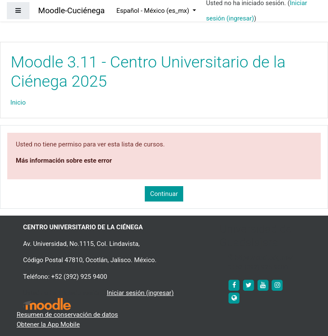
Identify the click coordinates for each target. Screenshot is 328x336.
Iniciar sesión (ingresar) (140, 293)
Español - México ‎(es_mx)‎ (153, 11)
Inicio (18, 102)
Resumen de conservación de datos (67, 314)
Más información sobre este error (64, 160)
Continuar (164, 194)
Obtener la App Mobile (48, 324)
